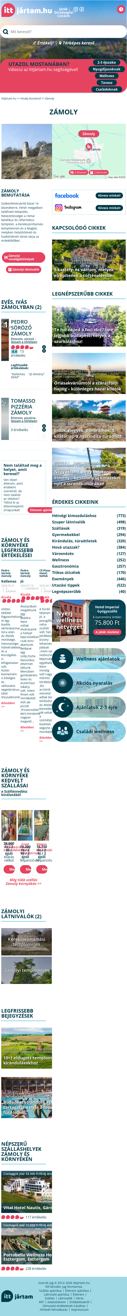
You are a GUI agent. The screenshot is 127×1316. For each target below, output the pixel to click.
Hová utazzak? (114, 463)
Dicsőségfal (63, 12)
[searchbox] (63, 31)
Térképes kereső (79, 43)
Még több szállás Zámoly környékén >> (23, 881)
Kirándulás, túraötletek (17, 1052)
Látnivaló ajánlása (56, 1294)
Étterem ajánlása (77, 1291)
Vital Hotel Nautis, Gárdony (31, 1207)
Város (80, 1298)
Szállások (61, 528)
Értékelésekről (79, 1302)
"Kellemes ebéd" (18, 376)
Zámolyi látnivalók (25, 269)
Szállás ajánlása (50, 1291)
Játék (63, 9)
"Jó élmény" (36, 374)
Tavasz (106, 82)
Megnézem (12, 869)
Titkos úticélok (44, 1052)
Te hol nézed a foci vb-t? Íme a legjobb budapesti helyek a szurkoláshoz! (85, 335)
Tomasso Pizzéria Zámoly (23, 406)
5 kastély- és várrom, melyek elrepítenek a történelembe (84, 272)
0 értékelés (19, 429)
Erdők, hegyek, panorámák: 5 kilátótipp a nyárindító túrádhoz (88, 433)
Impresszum (80, 1310)
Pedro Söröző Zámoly (21, 327)
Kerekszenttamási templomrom (26, 941)
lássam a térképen (24, 342)
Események (45, 1096)
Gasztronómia (93, 320)
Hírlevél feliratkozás (54, 1310)
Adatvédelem (56, 1302)
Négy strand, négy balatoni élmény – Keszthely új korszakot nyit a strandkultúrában (87, 477)
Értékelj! (45, 43)
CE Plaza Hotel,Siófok (44, 573)
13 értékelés (18, 353)
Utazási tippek (87, 263)
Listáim (63, 15)
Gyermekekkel (12, 1096)
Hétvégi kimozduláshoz (48, 1049)
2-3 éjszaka (107, 62)
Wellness (106, 76)
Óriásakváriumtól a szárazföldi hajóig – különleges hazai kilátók (87, 386)
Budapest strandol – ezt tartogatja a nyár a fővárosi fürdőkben (31, 1107)
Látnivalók (65, 1298)
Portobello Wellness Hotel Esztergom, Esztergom (30, 1257)
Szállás (50, 1298)
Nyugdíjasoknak (106, 69)
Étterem (78, 1294)
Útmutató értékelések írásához (64, 1306)
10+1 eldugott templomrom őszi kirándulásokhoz (36, 1060)
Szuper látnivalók (65, 263)
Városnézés (63, 553)
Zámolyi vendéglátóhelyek (21, 257)
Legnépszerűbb (64, 323)
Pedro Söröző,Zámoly (6, 573)
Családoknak (107, 89)
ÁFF (41, 1302)
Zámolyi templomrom (26, 970)
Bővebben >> (8, 704)
